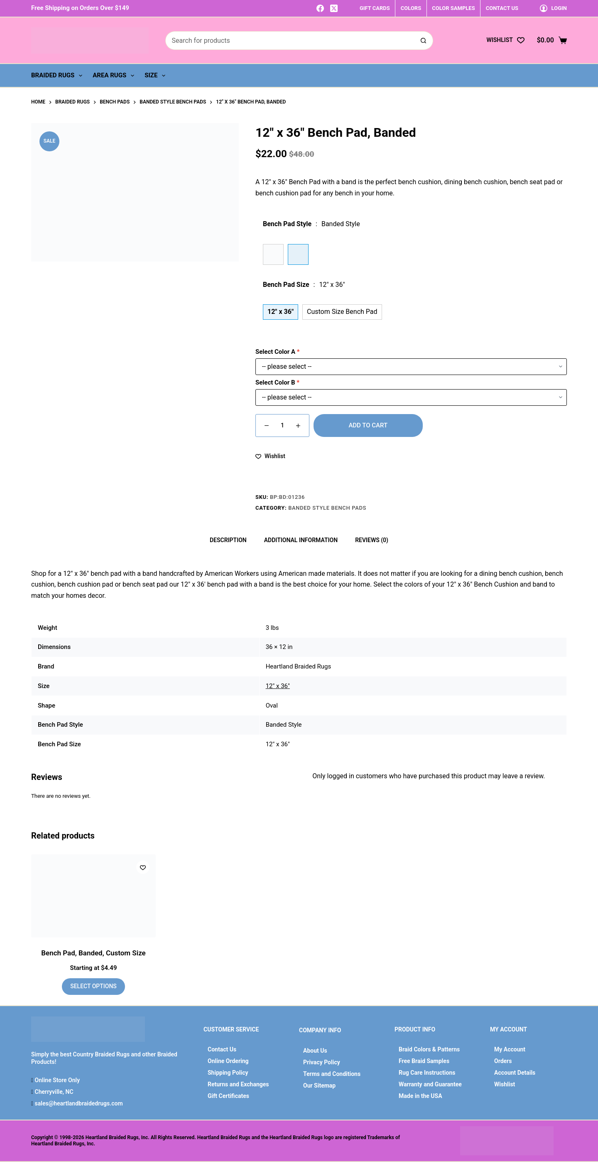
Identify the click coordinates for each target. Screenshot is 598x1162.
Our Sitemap (319, 1085)
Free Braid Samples (424, 1061)
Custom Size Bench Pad (342, 312)
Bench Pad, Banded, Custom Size (93, 953)
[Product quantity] (282, 425)
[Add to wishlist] (270, 456)
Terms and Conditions (331, 1074)
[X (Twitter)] (334, 8)
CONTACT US (502, 8)
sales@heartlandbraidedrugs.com (78, 1103)
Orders (503, 1061)
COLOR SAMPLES (453, 8)
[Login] (553, 8)
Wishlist (504, 1084)
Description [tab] (228, 540)
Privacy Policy (321, 1062)
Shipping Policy (228, 1072)
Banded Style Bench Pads (327, 508)
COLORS (411, 8)
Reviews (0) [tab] (371, 540)
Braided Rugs (58, 76)
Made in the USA (420, 1096)
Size (157, 76)
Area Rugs (115, 76)
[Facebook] (320, 8)
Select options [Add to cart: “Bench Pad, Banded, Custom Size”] (93, 986)
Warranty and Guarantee (430, 1084)
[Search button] (423, 40)
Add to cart (367, 425)
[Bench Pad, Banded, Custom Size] (93, 895)
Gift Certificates (228, 1096)
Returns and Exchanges (238, 1084)
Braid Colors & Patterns (429, 1049)
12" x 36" (278, 686)
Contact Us (222, 1049)
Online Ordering (228, 1061)
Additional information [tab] (301, 540)
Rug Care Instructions (427, 1072)
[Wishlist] (505, 40)
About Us (315, 1050)
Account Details (514, 1072)
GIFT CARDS (375, 8)
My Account (509, 1049)
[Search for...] (289, 40)
